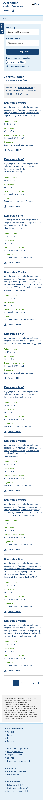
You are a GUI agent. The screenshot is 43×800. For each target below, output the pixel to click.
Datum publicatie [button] (25, 87)
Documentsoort (13, 38)
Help (9, 738)
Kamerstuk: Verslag (15, 103)
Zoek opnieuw (22, 51)
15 (32, 683)
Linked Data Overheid (16, 771)
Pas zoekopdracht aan (19, 66)
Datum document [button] (13, 90)
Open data (11, 768)
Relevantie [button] (31, 90)
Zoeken (10, 741)
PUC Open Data (14, 774)
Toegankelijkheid (14, 754)
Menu (36, 4)
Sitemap (10, 758)
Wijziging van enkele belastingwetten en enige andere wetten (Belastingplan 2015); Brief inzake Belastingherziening (22, 394)
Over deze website (15, 728)
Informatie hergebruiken (17, 748)
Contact (10, 732)
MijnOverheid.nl (14, 781)
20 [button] (21, 94)
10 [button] (16, 94)
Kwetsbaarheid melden (17, 761)
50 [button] (27, 94)
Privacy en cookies (15, 751)
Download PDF (14, 150)
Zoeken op (10, 27)
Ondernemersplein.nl (16, 788)
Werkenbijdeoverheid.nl (17, 791)
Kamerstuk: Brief (14, 159)
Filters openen (2, 28)
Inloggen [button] (6, 11)
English (10, 735)
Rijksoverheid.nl (14, 785)
